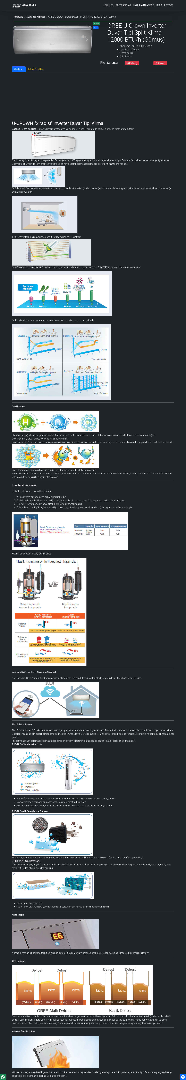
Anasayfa (24, 5)
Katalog (132, 63)
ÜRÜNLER (108, 5)
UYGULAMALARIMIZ (143, 5)
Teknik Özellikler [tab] (36, 69)
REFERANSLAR (123, 5)
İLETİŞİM (168, 5)
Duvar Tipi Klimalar (35, 16)
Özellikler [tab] (18, 69)
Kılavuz (160, 63)
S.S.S (159, 5)
